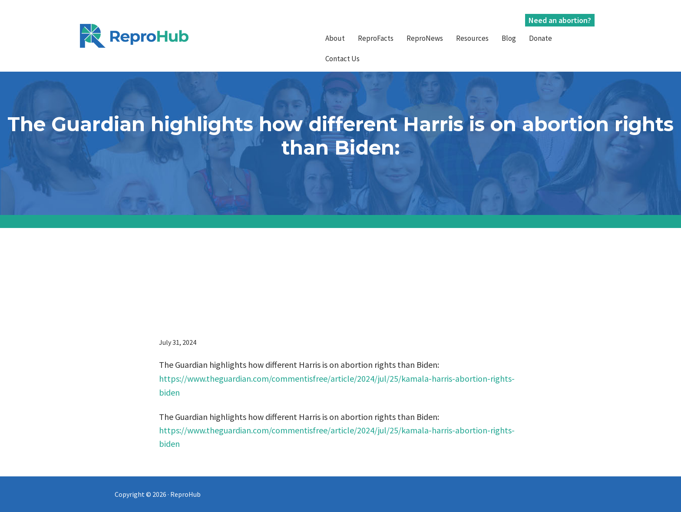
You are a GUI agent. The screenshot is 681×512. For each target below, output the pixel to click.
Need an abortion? (560, 20)
